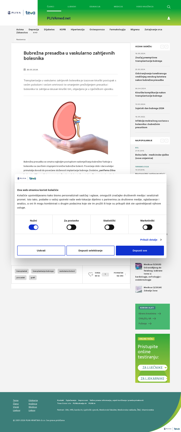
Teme (16, 400)
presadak (21, 277)
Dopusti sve (140, 250)
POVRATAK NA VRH (118, 274)
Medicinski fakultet (108, 410)
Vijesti (16, 407)
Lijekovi (72, 6)
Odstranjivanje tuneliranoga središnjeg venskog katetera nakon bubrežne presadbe (150, 76)
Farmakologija (142, 167)
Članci (50, 6)
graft (33, 277)
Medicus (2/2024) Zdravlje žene (148, 289)
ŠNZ (139, 410)
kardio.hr (78, 410)
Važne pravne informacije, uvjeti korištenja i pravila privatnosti (117, 400)
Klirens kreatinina (147, 313)
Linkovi (32, 410)
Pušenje (143, 323)
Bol (137, 148)
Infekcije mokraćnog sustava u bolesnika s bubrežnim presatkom (152, 124)
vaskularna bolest (67, 271)
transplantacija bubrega (43, 271)
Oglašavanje (71, 400)
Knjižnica (33, 403)
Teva (59, 403)
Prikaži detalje (149, 239)
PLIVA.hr (92, 403)
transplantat (22, 271)
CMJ (67, 410)
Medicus (118, 6)
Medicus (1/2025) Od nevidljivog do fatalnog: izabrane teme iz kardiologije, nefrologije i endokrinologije (148, 272)
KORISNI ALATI (147, 308)
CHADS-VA (145, 318)
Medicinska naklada (127, 410)
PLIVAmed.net (59, 18)
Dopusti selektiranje (90, 250)
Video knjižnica (145, 6)
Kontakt (60, 400)
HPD (71, 410)
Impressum (83, 400)
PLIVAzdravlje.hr (80, 403)
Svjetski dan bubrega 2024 (149, 108)
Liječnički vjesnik (90, 410)
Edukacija (95, 6)
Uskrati (41, 250)
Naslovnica (20, 39)
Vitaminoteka (148, 410)
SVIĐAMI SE (102, 274)
